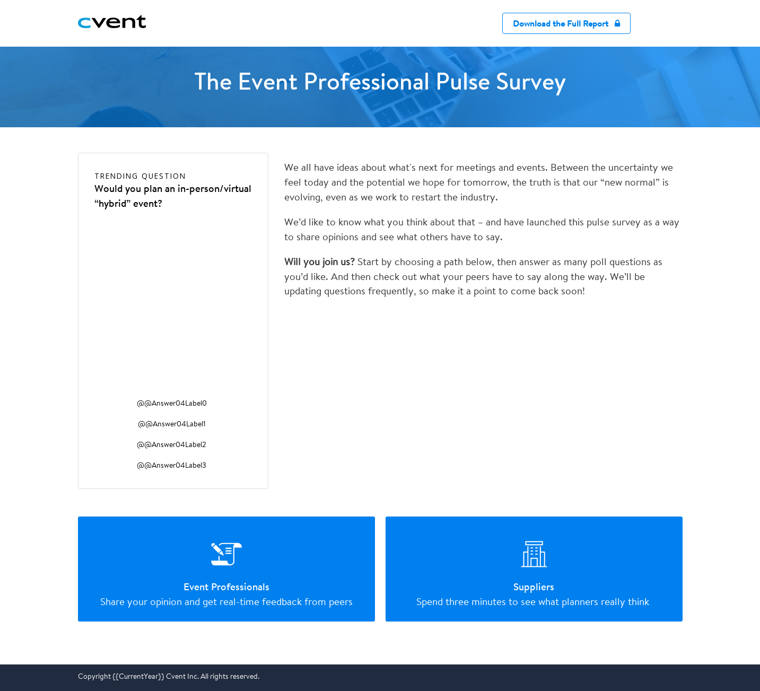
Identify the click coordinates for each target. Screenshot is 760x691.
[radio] (226, 569)
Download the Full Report (566, 24)
